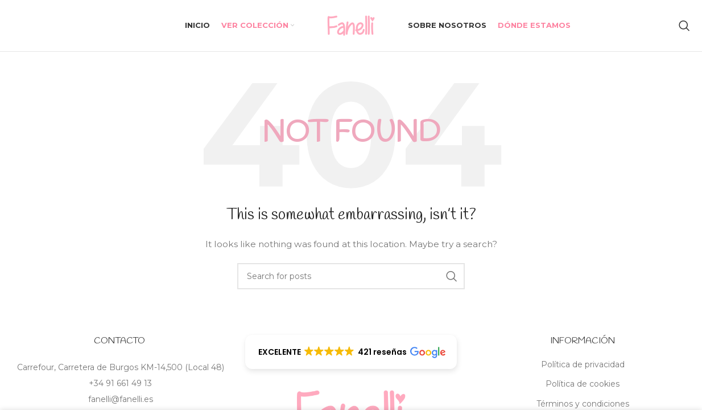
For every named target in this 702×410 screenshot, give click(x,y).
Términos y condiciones (582, 404)
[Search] (684, 25)
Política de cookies (583, 384)
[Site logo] (351, 25)
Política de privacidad (583, 364)
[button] (351, 352)
